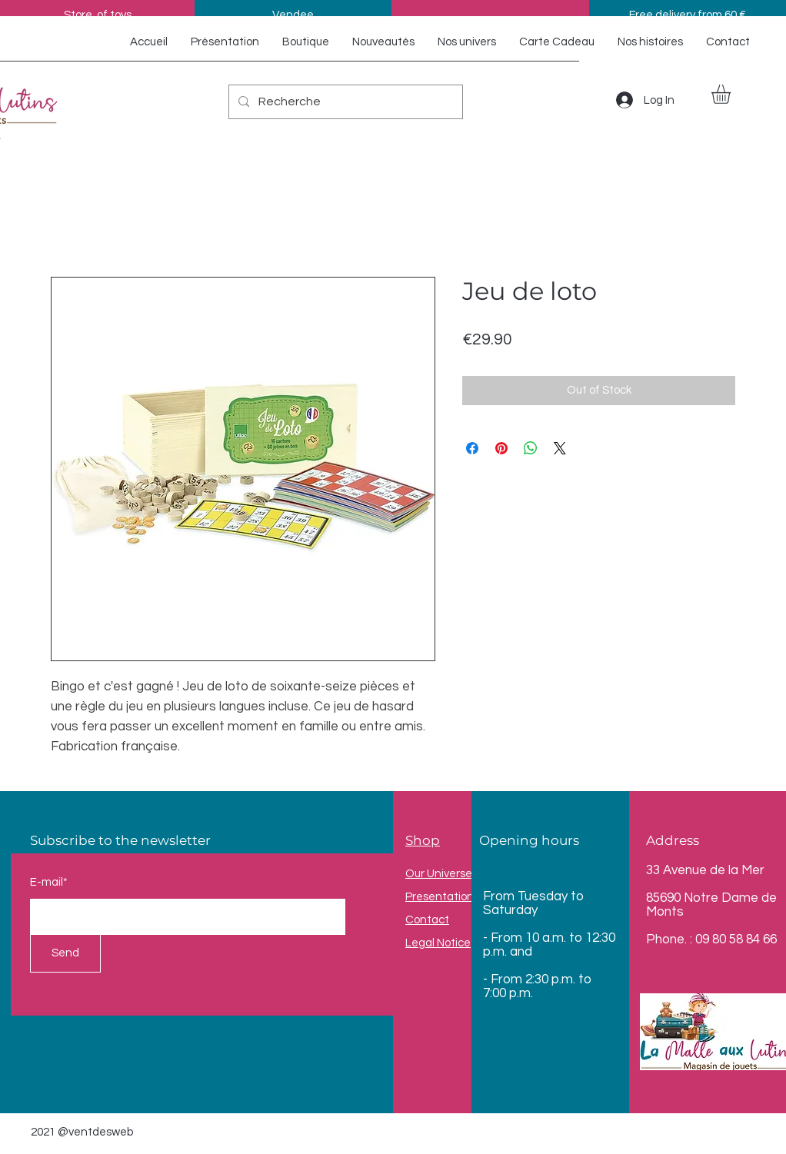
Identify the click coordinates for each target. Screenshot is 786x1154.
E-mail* (49, 882)
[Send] (65, 953)
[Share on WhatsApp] (530, 448)
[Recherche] (344, 101)
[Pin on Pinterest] (501, 448)
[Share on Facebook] (472, 448)
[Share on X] (560, 448)
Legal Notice (438, 943)
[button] (732, 94)
